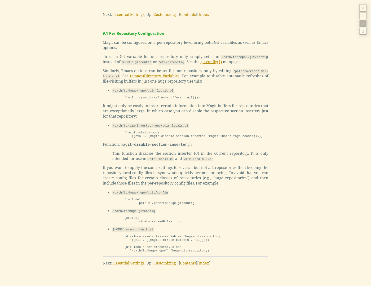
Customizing (165, 14)
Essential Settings (128, 14)
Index (204, 14)
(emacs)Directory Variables (155, 76)
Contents (188, 14)
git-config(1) (211, 61)
